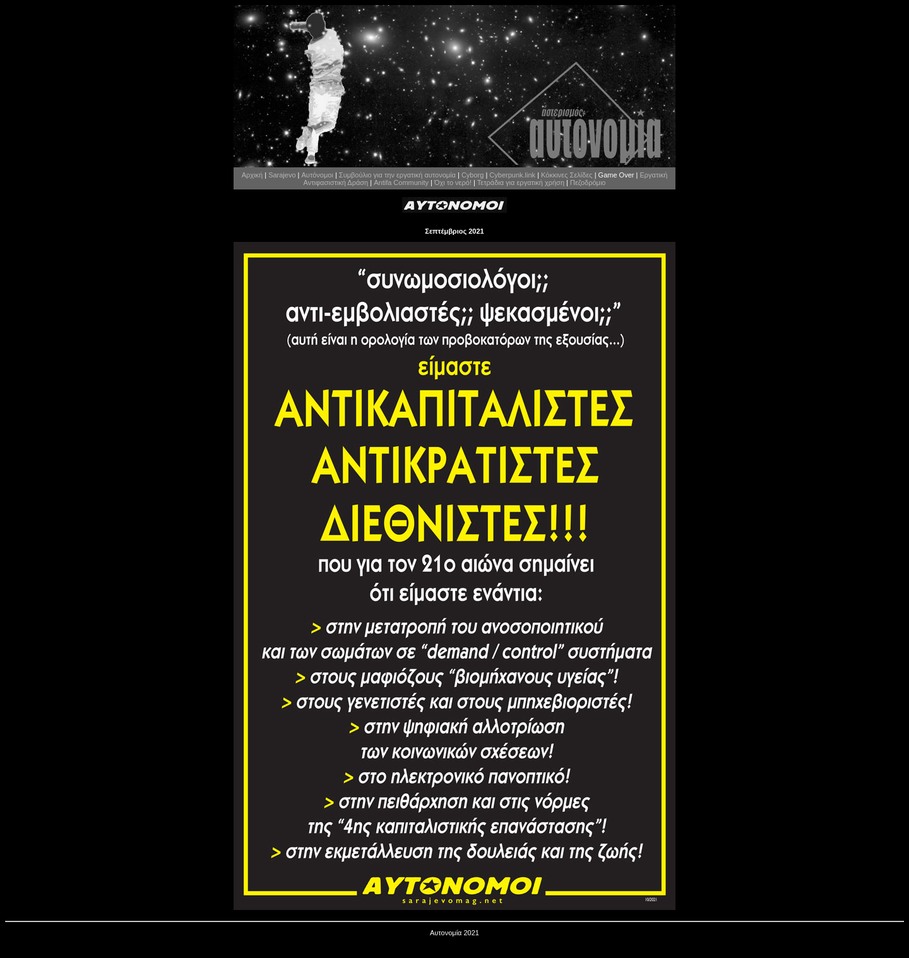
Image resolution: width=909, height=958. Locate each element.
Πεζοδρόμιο (587, 182)
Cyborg (472, 175)
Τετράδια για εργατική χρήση (520, 182)
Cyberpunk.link (512, 175)
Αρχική (252, 175)
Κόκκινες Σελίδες (567, 175)
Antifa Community (401, 182)
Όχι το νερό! (453, 182)
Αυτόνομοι (317, 175)
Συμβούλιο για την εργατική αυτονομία (397, 175)
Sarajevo (281, 175)
